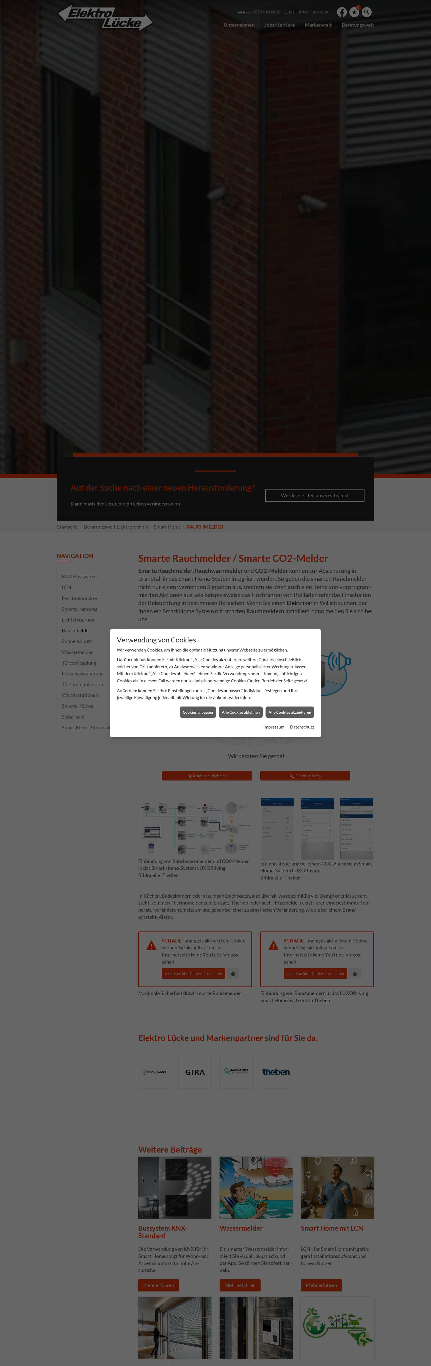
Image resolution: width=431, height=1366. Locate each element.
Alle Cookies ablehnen (241, 596)
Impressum (273, 611)
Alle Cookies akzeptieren (290, 596)
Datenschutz (302, 611)
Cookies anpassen (198, 596)
